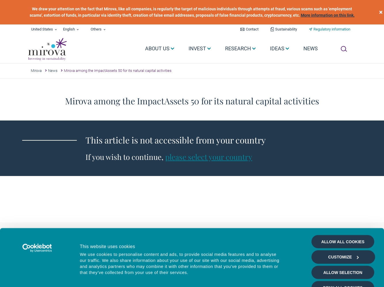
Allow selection (342, 229)
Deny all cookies (342, 245)
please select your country (208, 157)
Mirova (36, 70)
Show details (306, 275)
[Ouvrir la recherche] (343, 49)
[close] (381, 12)
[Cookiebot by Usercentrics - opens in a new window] (37, 205)
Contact (252, 29)
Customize (343, 214)
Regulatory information (331, 29)
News (53, 70)
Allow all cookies (342, 199)
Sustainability (286, 29)
